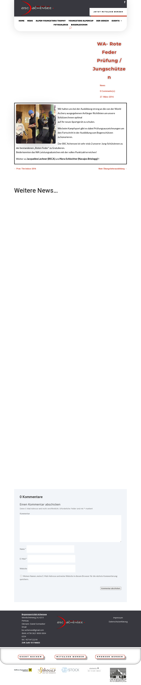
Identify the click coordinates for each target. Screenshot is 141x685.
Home (21, 21)
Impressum (118, 618)
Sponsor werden (110, 657)
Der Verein (102, 21)
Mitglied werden (70, 657)
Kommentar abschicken (110, 588)
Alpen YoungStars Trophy (51, 21)
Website (23, 569)
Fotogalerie (61, 25)
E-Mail (23, 559)
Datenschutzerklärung (118, 622)
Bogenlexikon (79, 25)
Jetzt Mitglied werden (104, 12)
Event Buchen (31, 657)
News (30, 21)
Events (116, 21)
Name (23, 549)
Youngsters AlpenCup (81, 21)
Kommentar (25, 514)
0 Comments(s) (107, 91)
